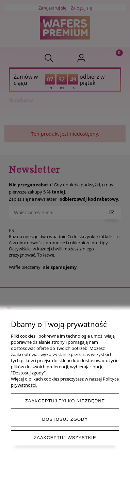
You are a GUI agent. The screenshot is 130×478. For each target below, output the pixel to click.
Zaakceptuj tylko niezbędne (65, 400)
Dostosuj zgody (65, 419)
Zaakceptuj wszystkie (65, 437)
